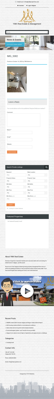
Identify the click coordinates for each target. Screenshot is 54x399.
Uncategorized (10, 342)
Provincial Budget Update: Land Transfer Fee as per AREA (20, 330)
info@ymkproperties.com (31, 2)
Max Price (30, 190)
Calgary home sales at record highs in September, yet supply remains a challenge (26, 333)
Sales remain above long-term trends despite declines (19, 327)
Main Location (31, 172)
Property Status (11, 178)
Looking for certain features (15, 208)
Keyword (9, 172)
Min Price (9, 190)
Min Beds (9, 184)
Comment (10, 112)
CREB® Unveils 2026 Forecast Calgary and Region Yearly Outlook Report (24, 322)
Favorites (20, 5)
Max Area (31, 196)
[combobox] (37, 174)
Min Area (10, 196)
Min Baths (30, 184)
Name (9, 130)
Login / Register (31, 5)
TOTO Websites (30, 374)
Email (9, 137)
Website (9, 144)
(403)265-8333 (28, 27)
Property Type (31, 178)
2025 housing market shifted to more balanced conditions (21, 325)
